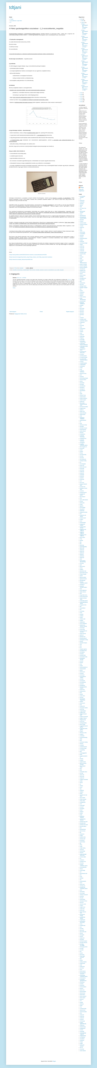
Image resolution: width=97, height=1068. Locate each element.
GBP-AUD (82, 548)
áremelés (82, 235)
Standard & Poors (83, 901)
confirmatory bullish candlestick (84, 347)
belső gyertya (82, 272)
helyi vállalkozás (83, 590)
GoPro (81, 568)
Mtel (81, 751)
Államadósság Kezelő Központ (83, 218)
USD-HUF (82, 1014)
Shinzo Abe (82, 884)
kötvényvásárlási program (83, 687)
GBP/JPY (82, 554)
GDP (81, 559)
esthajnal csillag (83, 460)
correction (82, 354)
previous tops (82, 838)
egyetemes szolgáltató (82, 418)
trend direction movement (83, 973)
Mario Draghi (82, 724)
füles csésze (82, 537)
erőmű (81, 449)
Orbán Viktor (82, 800)
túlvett (81, 1005)
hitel (81, 593)
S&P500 (81, 878)
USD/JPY (82, 1019)
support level (82, 907)
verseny (81, 1029)
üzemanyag (82, 1021)
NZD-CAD (82, 774)
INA (80, 609)
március (83, 22)
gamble (81, 540)
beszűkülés (82, 279)
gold (81, 564)
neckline (81, 760)
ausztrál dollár (83, 253)
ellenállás (82, 426)
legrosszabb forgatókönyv (82, 699)
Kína (81, 664)
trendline (81, 983)
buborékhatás (82, 301)
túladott (81, 1002)
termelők (81, 949)
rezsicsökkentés (51, 269)
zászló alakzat (83, 1050)
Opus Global (82, 797)
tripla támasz (82, 993)
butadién (81, 305)
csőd (81, 369)
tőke (81, 958)
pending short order (84, 824)
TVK (81, 1007)
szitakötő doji (82, 925)
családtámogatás (26, 269)
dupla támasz (82, 414)
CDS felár (82, 325)
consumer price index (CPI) (83, 352)
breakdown (82, 292)
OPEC (81, 793)
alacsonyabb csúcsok (82, 212)
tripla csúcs (82, 990)
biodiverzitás (82, 282)
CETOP (81, 330)
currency (81, 361)
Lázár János (82, 695)
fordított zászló (83, 517)
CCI (81, 323)
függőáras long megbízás (83, 530)
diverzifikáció (82, 390)
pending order (83, 823)
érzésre (81, 451)
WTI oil (81, 1047)
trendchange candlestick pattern (84, 976)
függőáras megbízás (82, 533)
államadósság (19, 269)
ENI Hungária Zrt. (83, 446)
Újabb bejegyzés (12, 311)
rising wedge (82, 870)
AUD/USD (82, 250)
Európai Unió (82, 486)
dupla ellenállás (83, 412)
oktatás (81, 785)
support (81, 905)
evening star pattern (82, 495)
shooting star (82, 885)
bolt (80, 289)
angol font (82, 227)
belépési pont (82, 270)
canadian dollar (83, 319)
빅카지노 (69, 279)
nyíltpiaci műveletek (84, 779)
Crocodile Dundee (83, 357)
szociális (57, 269)
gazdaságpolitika (83, 546)
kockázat (82, 673)
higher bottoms (83, 591)
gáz (80, 543)
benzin (81, 273)
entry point (82, 448)
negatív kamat (83, 761)
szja (55, 269)
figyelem (81, 506)
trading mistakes (83, 961)
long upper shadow (84, 707)
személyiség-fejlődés (82, 918)
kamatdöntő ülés (83, 650)
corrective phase (83, 355)
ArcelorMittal (82, 233)
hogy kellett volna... (84, 595)
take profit (82, 930)
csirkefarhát (82, 366)
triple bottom (82, 994)
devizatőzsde (82, 385)
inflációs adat (82, 618)
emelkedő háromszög (82, 436)
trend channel (82, 971)
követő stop (82, 689)
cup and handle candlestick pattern (84, 359)
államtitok (82, 219)
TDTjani (82, 187)
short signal (82, 893)
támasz (81, 933)
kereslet (81, 661)
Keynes (81, 662)
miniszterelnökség (83, 737)
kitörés (81, 670)
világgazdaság (83, 1035)
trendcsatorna (82, 978)
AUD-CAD (82, 246)
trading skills (82, 963)
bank (81, 258)
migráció (81, 734)
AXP (81, 255)
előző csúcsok (83, 431)
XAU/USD (82, 1049)
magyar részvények (84, 716)
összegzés (82, 808)
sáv (80, 879)
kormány (81, 679)
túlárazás (82, 1004)
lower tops (82, 709)
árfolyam (81, 236)
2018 (81, 94)
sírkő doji (82, 896)
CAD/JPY (82, 317)
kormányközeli (83, 682)
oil (80, 784)
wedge (81, 1043)
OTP (81, 803)
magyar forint (82, 712)
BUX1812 (82, 314)
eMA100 (81, 432)
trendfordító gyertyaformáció (83, 980)
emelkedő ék (82, 434)
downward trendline (84, 406)
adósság (81, 203)
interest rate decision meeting (83, 626)
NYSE (81, 781)
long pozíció (82, 706)
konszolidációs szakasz (83, 677)
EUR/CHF (82, 473)
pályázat (81, 811)
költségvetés (82, 685)
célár (81, 327)
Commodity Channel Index (83, 341)
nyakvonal (82, 778)
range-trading (82, 848)
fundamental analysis (82, 525)
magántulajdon (83, 710)
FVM (81, 538)
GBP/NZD (82, 556)
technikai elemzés (83, 942)
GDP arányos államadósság (83, 561)
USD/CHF (82, 1017)
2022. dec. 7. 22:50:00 (21, 277)
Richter (81, 868)
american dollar (83, 222)
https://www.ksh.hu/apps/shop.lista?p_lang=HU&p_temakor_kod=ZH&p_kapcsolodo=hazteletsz (31, 257)
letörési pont (82, 703)
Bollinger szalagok (83, 287)
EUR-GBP (82, 468)
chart (81, 333)
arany (81, 230)
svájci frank (82, 908)
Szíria (81, 924)
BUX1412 (82, 310)
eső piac (81, 456)
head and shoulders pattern (83, 587)
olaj (80, 788)
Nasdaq (81, 758)
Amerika (81, 225)
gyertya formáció (83, 578)
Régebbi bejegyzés (70, 311)
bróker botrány (83, 296)
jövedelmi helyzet (83, 642)
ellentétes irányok (83, 428)
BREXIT (81, 295)
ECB (81, 416)
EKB (81, 423)
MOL (81, 740)
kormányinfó (82, 680)
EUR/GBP (82, 474)
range (81, 846)
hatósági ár (82, 584)
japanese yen (82, 636)
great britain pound (84, 572)
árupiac (81, 239)
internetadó (82, 627)
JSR (81, 644)
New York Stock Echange (83, 764)
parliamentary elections (82, 819)
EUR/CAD (82, 471)
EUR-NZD (82, 470)
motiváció (82, 745)
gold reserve (82, 566)
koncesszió (82, 675)
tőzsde (81, 960)
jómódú (33, 269)
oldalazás (82, 790)
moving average (83, 748)
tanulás (81, 936)
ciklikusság (82, 336)
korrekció (82, 683)
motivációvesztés (83, 746)
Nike (81, 768)
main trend (82, 721)
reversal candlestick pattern (84, 865)
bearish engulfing (83, 265)
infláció (81, 617)
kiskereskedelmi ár (83, 667)
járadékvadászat (83, 638)
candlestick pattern (84, 320)
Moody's (81, 743)
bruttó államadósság (83, 299)
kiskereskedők (83, 668)
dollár (81, 393)
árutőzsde (82, 241)
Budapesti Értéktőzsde (82, 303)
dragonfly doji (82, 408)
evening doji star (83, 492)
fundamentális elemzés (83, 527)
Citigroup (82, 337)
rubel (81, 876)
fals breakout (82, 496)
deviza (81, 381)
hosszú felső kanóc (84, 596)
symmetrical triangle (82, 915)
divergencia (82, 389)
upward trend (82, 1010)
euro (81, 480)
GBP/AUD (82, 549)
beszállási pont (83, 278)
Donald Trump (83, 395)
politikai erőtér (83, 837)
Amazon (81, 221)
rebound (81, 852)
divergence (82, 387)
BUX (81, 306)
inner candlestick (83, 623)
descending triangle (84, 378)
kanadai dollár (83, 655)
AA (80, 198)
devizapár (82, 384)
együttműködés (83, 420)
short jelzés (82, 891)
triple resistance (83, 996)
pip (80, 832)
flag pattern (82, 509)
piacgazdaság (83, 829)
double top (82, 401)
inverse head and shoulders (83, 631)
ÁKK (81, 209)
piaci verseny (82, 830)
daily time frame (83, 373)
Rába (81, 844)
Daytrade (82, 376)
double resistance (83, 398)
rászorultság (82, 851)
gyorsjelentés (82, 580)
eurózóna (82, 490)
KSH (81, 692)
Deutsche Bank (83, 379)
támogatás (62, 269)
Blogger (54, 1061)
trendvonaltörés (83, 986)
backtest (81, 257)
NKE (81, 770)
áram (81, 229)
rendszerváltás (83, 856)
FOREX (81, 519)
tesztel (81, 953)
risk (80, 871)
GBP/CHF (82, 552)
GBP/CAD (82, 551)
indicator (81, 614)
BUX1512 (82, 311)
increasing (82, 611)
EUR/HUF (82, 476)
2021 (81, 92)
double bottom (83, 396)
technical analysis (83, 941)
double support (83, 399)
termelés (81, 948)
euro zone (82, 482)
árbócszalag (82, 232)
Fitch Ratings (82, 507)
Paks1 (81, 810)
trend (81, 969)
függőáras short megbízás (83, 535)
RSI (80, 875)
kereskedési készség (82, 659)
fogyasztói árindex (83, 512)
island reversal (83, 633)
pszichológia (82, 841)
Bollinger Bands (83, 286)
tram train (82, 968)
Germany (82, 563)
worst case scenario (82, 1045)
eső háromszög (83, 454)
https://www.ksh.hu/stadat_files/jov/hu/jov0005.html (21, 259)
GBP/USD (82, 557)
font (80, 513)
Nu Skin (81, 773)
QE (80, 843)
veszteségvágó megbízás (83, 1033)
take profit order (83, 931)
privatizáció (82, 840)
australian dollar (83, 252)
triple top (81, 999)
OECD (81, 782)
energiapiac (82, 442)
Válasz (14, 287)
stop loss (82, 902)
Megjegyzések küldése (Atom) (20, 313)
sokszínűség (82, 899)
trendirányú (82, 982)
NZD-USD (82, 776)
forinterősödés (83, 522)
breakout (82, 293)
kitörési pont (82, 671)
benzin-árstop (82, 275)
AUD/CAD (82, 249)
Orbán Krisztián (83, 799)
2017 (81, 96)
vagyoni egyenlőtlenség (83, 1023)
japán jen (82, 635)
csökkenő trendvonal (82, 371)
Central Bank (82, 328)
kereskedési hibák (83, 656)
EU (80, 462)
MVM (81, 754)
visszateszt (82, 1038)
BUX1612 (82, 313)
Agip (81, 206)
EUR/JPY (82, 477)
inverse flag (82, 629)
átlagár (81, 244)
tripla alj (81, 988)
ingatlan (81, 620)
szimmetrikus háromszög (82, 922)
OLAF (81, 787)
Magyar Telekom (83, 718)
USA (81, 1013)
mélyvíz (81, 731)
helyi (81, 588)
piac (81, 827)
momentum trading (84, 742)
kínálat (81, 665)
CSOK (81, 367)
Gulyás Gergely (83, 574)
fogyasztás (82, 510)
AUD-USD (82, 247)
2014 (81, 101)
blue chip (82, 284)
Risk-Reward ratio (83, 873)
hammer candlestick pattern (84, 582)
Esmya (81, 453)
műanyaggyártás (83, 753)
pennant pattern (83, 826)
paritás (81, 813)
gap (80, 542)
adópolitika (15, 269)
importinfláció (82, 608)
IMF (81, 606)
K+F (81, 647)
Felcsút (81, 501)
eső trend (82, 457)
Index (81, 612)
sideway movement (84, 894)
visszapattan (82, 1037)
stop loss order (83, 904)
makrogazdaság (83, 722)
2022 (81, 19)
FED (81, 498)
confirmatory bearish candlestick (84, 344)
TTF (81, 1000)
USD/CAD (82, 1016)
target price (82, 938)
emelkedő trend (83, 438)
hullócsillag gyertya (84, 600)
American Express (83, 224)
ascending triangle (83, 243)
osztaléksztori (82, 802)
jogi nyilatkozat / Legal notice (16, 20)
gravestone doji (83, 571)
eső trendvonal (83, 459)
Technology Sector (83, 946)
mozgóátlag (82, 749)
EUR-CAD (82, 465)
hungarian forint (83, 604)
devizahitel (82, 382)
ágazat (81, 205)
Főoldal (11, 19)
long (81, 704)
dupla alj (81, 409)
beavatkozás (82, 268)
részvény (82, 863)
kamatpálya (82, 652)
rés (80, 858)
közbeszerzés (82, 691)
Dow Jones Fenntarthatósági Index (83, 404)
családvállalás (83, 364)
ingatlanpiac (82, 622)
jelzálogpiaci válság (84, 639)
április (82, 20)
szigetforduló (82, 919)
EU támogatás (83, 463)
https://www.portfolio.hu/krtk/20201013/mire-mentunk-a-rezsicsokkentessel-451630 (28, 254)
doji (80, 392)
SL (10, 22)
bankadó (81, 260)
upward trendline (83, 1011)
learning (81, 697)
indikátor (81, 615)
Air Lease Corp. (83, 208)
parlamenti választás (82, 817)
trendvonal (82, 985)
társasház (82, 939)
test (80, 951)
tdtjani (15, 7)
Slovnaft (81, 897)
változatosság (82, 1026)
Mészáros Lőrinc (83, 732)
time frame (82, 954)
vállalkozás (82, 1025)
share (81, 882)
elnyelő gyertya (83, 429)
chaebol (81, 331)
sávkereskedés (83, 881)
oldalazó (81, 792)
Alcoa (81, 214)
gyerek (81, 575)
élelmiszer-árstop (83, 424)
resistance (82, 859)
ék (80, 421)
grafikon (81, 569)
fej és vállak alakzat (84, 499)
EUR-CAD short (83, 467)
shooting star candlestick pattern (84, 888)
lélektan (81, 701)
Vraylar (81, 1041)
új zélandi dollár (83, 1008)
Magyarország (83, 719)
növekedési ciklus (83, 771)
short (81, 890)
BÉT (81, 281)
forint (81, 521)
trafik (81, 965)
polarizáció (42, 269)
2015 (81, 99)
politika (81, 835)
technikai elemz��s (82, 945)
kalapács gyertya (83, 649)
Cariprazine (82, 322)
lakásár (81, 694)
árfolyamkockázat (83, 238)
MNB (81, 739)
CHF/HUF (82, 334)
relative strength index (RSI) (83, 855)
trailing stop (82, 966)
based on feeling (83, 264)
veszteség (82, 1031)
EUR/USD (82, 479)
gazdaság (82, 545)
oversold (81, 807)
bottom (81, 290)
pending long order (84, 821)
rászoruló (46, 269)
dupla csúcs (82, 411)
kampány (82, 653)
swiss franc (82, 910)
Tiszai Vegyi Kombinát (82, 957)
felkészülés (82, 502)
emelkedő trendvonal (82, 440)
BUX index (82, 308)
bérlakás (81, 276)
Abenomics (82, 200)
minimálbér (37, 269)
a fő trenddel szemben (82, 197)
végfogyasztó (82, 1028)
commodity (82, 339)
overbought (82, 805)
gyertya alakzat (83, 577)
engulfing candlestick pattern (84, 445)
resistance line (83, 861)
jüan (81, 646)
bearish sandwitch (83, 267)
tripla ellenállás (83, 991)
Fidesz (30, 269)
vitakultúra (82, 1040)
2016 (81, 98)
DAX (81, 375)
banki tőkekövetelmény (83, 262)
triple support (82, 997)
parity (81, 814)
